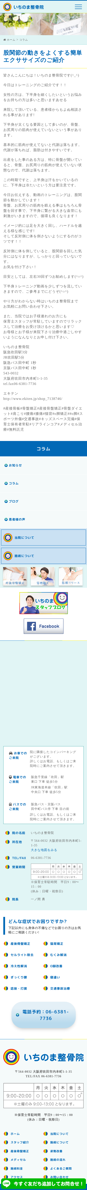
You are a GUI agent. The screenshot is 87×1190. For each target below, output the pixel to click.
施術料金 (17, 1168)
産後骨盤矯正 (20, 1151)
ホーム (15, 1134)
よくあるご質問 (61, 1168)
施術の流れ (58, 1160)
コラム (14, 483)
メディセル (18, 1160)
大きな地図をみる (44, 850)
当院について (24, 537)
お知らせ (15, 465)
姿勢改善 (56, 1151)
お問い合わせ (59, 1177)
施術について (24, 556)
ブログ (14, 501)
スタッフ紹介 (20, 1142)
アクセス (17, 1177)
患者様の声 (17, 519)
